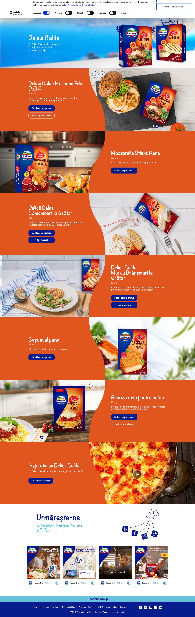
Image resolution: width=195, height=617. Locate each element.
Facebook (47, 526)
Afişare (124, 29)
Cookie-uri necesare (174, 23)
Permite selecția (174, 15)
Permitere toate (174, 6)
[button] (153, 126)
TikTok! (45, 530)
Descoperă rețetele (41, 480)
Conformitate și (116, 607)
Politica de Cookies (86, 607)
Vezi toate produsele (41, 115)
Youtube (76, 526)
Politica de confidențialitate (81, 21)
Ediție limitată (41, 240)
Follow (45, 583)
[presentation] (95, 74)
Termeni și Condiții (41, 607)
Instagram (63, 526)
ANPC (100, 607)
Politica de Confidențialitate (63, 607)
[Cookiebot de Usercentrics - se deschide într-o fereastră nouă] (16, 29)
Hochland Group (97, 598)
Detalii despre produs (41, 108)
